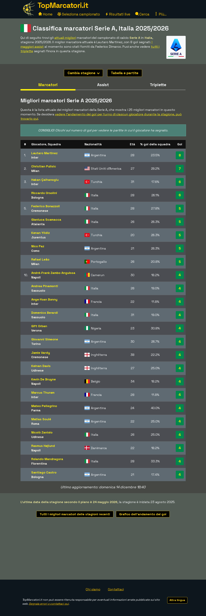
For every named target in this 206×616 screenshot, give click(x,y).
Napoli (36, 277)
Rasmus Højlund (43, 446)
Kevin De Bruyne (43, 379)
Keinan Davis (41, 366)
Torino (36, 344)
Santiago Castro (44, 472)
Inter (35, 157)
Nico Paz (37, 246)
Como (35, 251)
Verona (36, 330)
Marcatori (48, 84)
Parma (36, 410)
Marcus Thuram (43, 392)
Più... (160, 14)
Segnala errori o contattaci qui (49, 604)
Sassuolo (38, 291)
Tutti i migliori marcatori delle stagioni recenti (75, 514)
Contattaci (116, 589)
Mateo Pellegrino (44, 406)
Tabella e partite (124, 73)
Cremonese (39, 211)
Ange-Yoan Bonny (44, 299)
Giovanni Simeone (44, 339)
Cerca (142, 14)
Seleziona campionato (79, 14)
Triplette (158, 84)
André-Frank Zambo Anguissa (53, 273)
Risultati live (117, 14)
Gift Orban (39, 326)
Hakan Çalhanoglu (45, 180)
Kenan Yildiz (40, 233)
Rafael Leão (40, 259)
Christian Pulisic (43, 166)
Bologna (37, 197)
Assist (103, 84)
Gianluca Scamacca (46, 220)
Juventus (38, 237)
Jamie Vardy (40, 353)
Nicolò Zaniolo (42, 432)
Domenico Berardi (44, 313)
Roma (35, 424)
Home (45, 14)
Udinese (37, 370)
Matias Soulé (41, 419)
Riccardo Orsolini (44, 193)
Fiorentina (39, 463)
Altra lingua (177, 600)
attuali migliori (65, 38)
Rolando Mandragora (47, 459)
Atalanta (38, 224)
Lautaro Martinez (44, 153)
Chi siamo (93, 589)
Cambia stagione (84, 73)
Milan (35, 171)
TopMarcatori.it (63, 5)
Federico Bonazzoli (45, 206)
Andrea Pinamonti (44, 286)
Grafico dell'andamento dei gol (142, 514)
